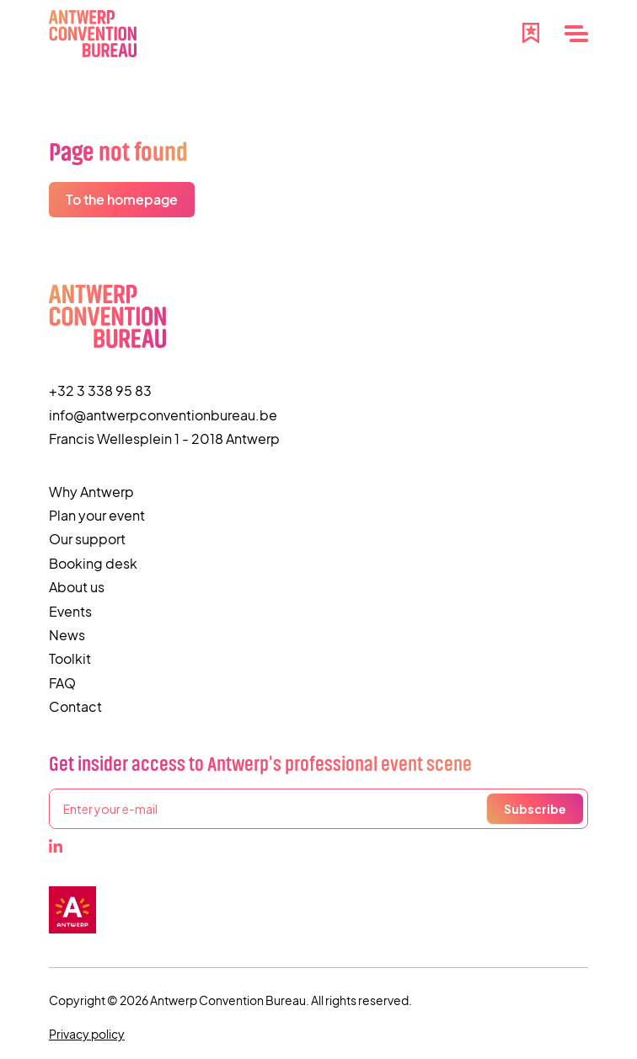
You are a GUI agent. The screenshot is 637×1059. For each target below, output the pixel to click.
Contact (75, 706)
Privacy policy (87, 1033)
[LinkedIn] (55, 846)
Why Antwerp (91, 491)
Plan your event (97, 515)
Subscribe (535, 808)
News (67, 635)
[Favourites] (531, 31)
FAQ (62, 683)
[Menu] (576, 33)
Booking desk (93, 563)
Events (70, 611)
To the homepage (122, 199)
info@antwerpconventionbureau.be (163, 415)
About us (76, 587)
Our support (87, 539)
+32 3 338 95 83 (100, 390)
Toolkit (70, 658)
